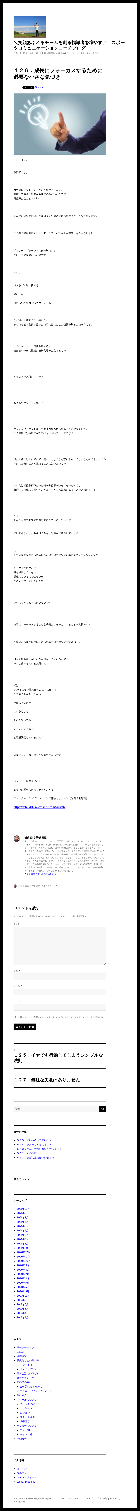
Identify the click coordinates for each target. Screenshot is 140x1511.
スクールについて (27, 1399)
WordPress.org (26, 1481)
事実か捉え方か (25, 1377)
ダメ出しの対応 (28, 1369)
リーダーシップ (25, 1347)
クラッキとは (54, 886)
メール (18, 986)
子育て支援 (26, 1364)
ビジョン (25, 1412)
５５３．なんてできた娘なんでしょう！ (39, 1148)
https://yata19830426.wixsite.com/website (39, 807)
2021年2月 (23, 1243)
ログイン (22, 1468)
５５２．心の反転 (27, 1153)
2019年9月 (23, 1300)
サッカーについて (27, 1425)
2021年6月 (23, 1226)
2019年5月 (23, 1308)
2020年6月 (23, 1278)
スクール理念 (27, 1416)
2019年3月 (23, 1317)
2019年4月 (23, 1313)
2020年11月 (23, 1256)
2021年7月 (23, 1221)
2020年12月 (23, 1252)
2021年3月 (23, 1239)
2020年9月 (23, 1265)
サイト (17, 1001)
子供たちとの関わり (28, 1360)
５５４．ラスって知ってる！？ (34, 1144)
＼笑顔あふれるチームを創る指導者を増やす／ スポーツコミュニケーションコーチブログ (69, 45)
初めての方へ (24, 1382)
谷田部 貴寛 (23, 886)
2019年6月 (23, 1304)
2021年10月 (23, 1208)
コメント (18, 924)
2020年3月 (23, 1291)
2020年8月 (23, 1269)
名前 (17, 971)
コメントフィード (27, 1477)
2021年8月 (23, 1217)
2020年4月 (23, 1287)
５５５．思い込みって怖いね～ (34, 1140)
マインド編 (26, 1434)
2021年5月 (23, 1230)
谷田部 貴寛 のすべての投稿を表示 (40, 874)
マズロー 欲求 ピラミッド (36, 1390)
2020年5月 (23, 1282)
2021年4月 (23, 1234)
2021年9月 (23, 1213)
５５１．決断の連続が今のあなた (35, 1157)
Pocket (39, 87)
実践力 (20, 1351)
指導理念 (25, 1421)
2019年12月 (23, 1295)
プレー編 (25, 1430)
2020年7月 (23, 1273)
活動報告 (22, 1438)
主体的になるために (31, 1386)
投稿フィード (24, 1473)
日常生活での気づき (28, 1373)
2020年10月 (24, 1260)
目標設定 (22, 1356)
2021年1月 (22, 1247)
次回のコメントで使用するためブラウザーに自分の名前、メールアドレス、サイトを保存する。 (61, 1017)
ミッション (26, 1408)
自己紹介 (22, 1395)
